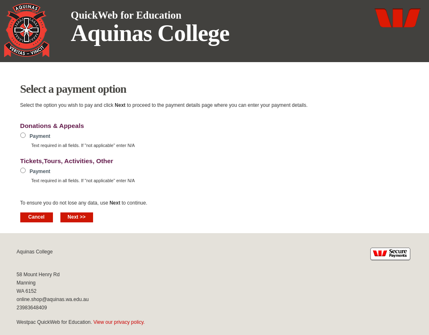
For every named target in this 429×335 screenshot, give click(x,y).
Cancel (36, 217)
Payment (40, 136)
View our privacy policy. (119, 322)
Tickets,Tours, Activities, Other (66, 160)
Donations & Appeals (52, 125)
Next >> (76, 217)
